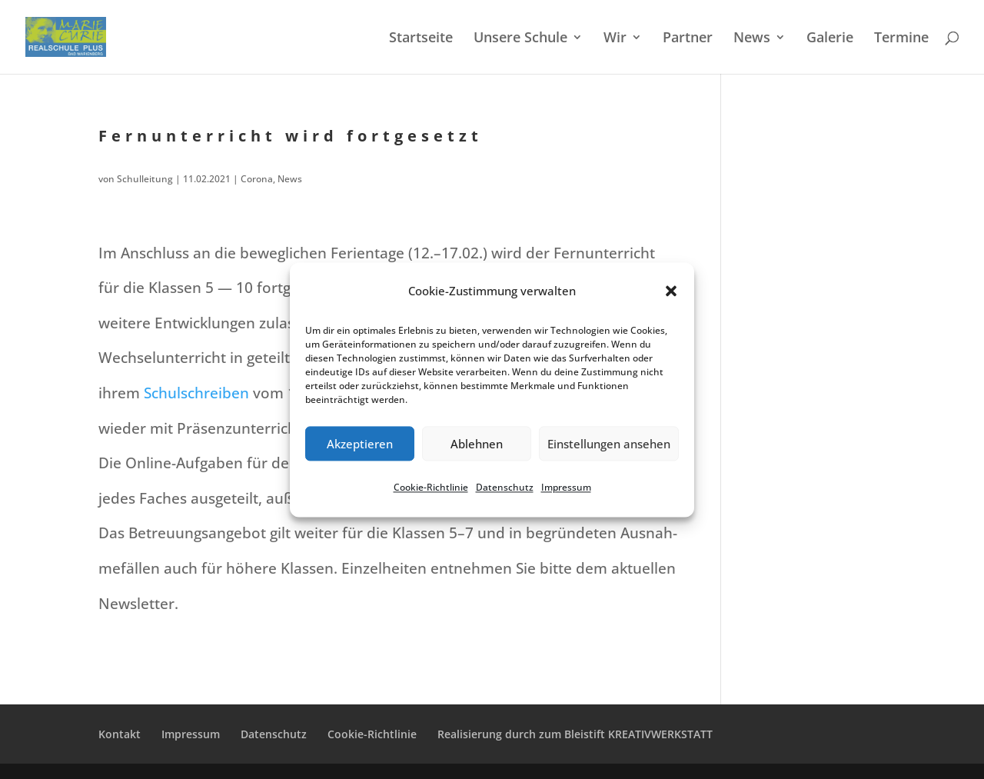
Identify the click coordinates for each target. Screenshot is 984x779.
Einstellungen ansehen (608, 443)
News (751, 39)
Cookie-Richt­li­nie (431, 487)
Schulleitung (145, 178)
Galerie (829, 39)
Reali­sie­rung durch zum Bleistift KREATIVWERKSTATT (575, 734)
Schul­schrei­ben (196, 393)
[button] (671, 291)
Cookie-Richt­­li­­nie (372, 734)
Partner (688, 39)
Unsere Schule (520, 39)
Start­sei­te (421, 39)
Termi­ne (901, 39)
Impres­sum (566, 487)
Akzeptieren (360, 443)
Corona (257, 178)
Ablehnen (476, 443)
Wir (615, 39)
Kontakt (119, 734)
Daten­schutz (505, 487)
